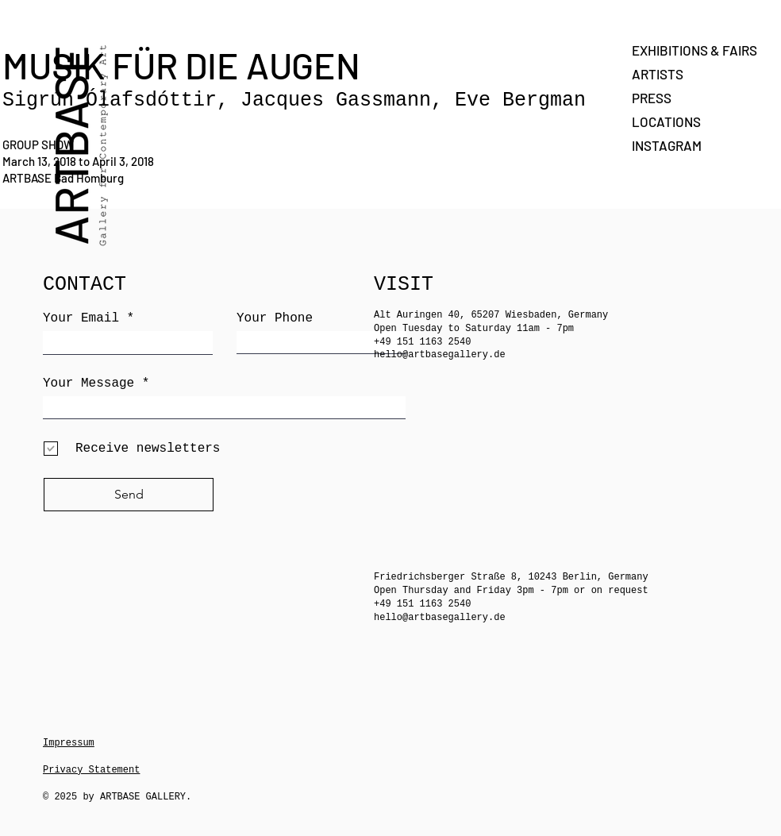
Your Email (81, 318)
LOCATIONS (666, 121)
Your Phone (275, 318)
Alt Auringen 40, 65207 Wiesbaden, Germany (491, 315)
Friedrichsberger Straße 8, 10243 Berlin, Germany (511, 577)
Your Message (88, 383)
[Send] (129, 494)
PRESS (651, 98)
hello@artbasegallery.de (440, 354)
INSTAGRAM (667, 145)
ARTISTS (657, 74)
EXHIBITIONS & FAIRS (687, 50)
